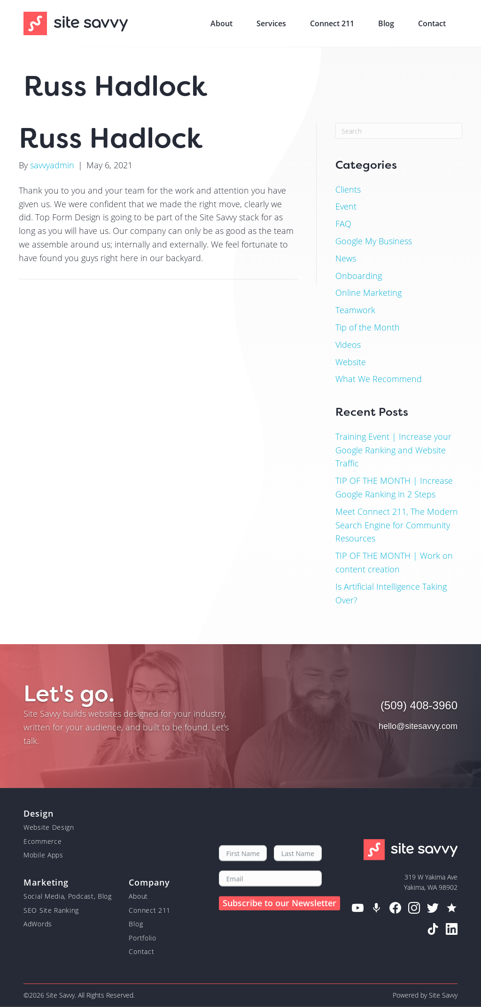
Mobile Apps (43, 854)
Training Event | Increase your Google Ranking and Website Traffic (393, 450)
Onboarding (358, 275)
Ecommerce (42, 841)
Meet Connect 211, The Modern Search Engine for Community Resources (396, 525)
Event (346, 206)
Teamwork (355, 310)
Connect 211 (332, 23)
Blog (386, 23)
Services (271, 23)
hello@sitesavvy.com (418, 726)
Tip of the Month (367, 327)
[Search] (398, 131)
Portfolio (142, 937)
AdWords (37, 923)
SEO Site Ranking (51, 910)
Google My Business (373, 241)
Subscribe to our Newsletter (279, 903)
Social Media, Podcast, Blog (67, 896)
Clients (348, 189)
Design (38, 813)
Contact (432, 23)
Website (350, 362)
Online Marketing (368, 292)
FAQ (343, 223)
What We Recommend (378, 378)
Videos (348, 344)
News (345, 258)
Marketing (46, 881)
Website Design (48, 827)
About (221, 23)
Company (149, 881)
